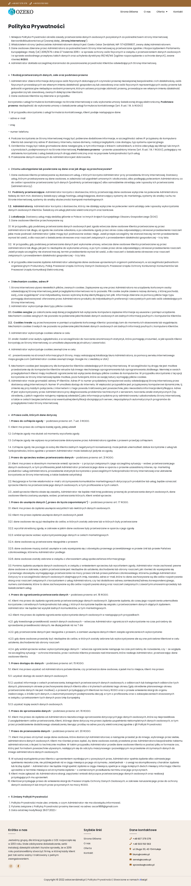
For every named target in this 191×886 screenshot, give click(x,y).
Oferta (162, 12)
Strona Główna (129, 11)
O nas (147, 11)
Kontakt (178, 11)
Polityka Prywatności (99, 879)
